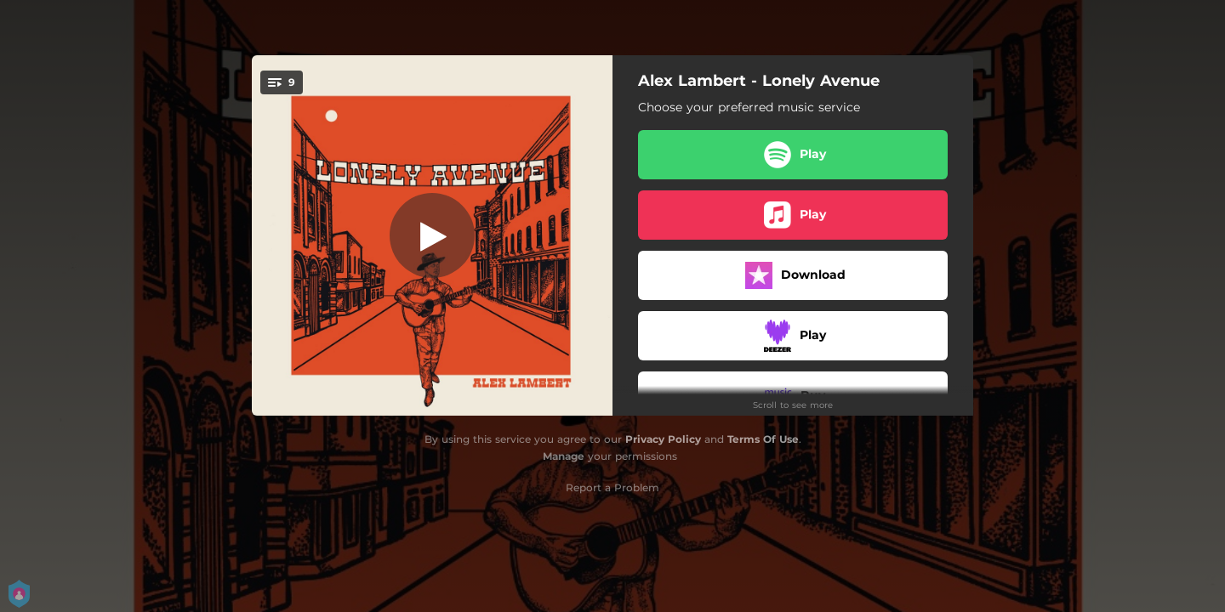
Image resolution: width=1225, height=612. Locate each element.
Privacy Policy (663, 439)
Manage (563, 456)
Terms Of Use (763, 439)
